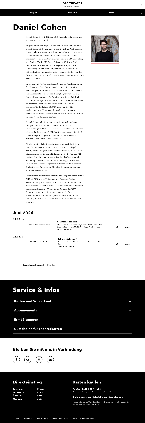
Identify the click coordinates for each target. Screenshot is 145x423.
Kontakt (41, 392)
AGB (46, 418)
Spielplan (18, 389)
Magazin (17, 399)
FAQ (39, 395)
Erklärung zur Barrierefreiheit (82, 418)
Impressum (17, 418)
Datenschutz (29, 418)
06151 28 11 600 (91, 389)
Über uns (17, 395)
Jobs (39, 399)
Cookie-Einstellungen (59, 418)
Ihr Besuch (18, 392)
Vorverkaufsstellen (92, 405)
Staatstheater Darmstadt (34, 265)
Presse (40, 389)
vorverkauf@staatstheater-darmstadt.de (102, 397)
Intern (39, 418)
